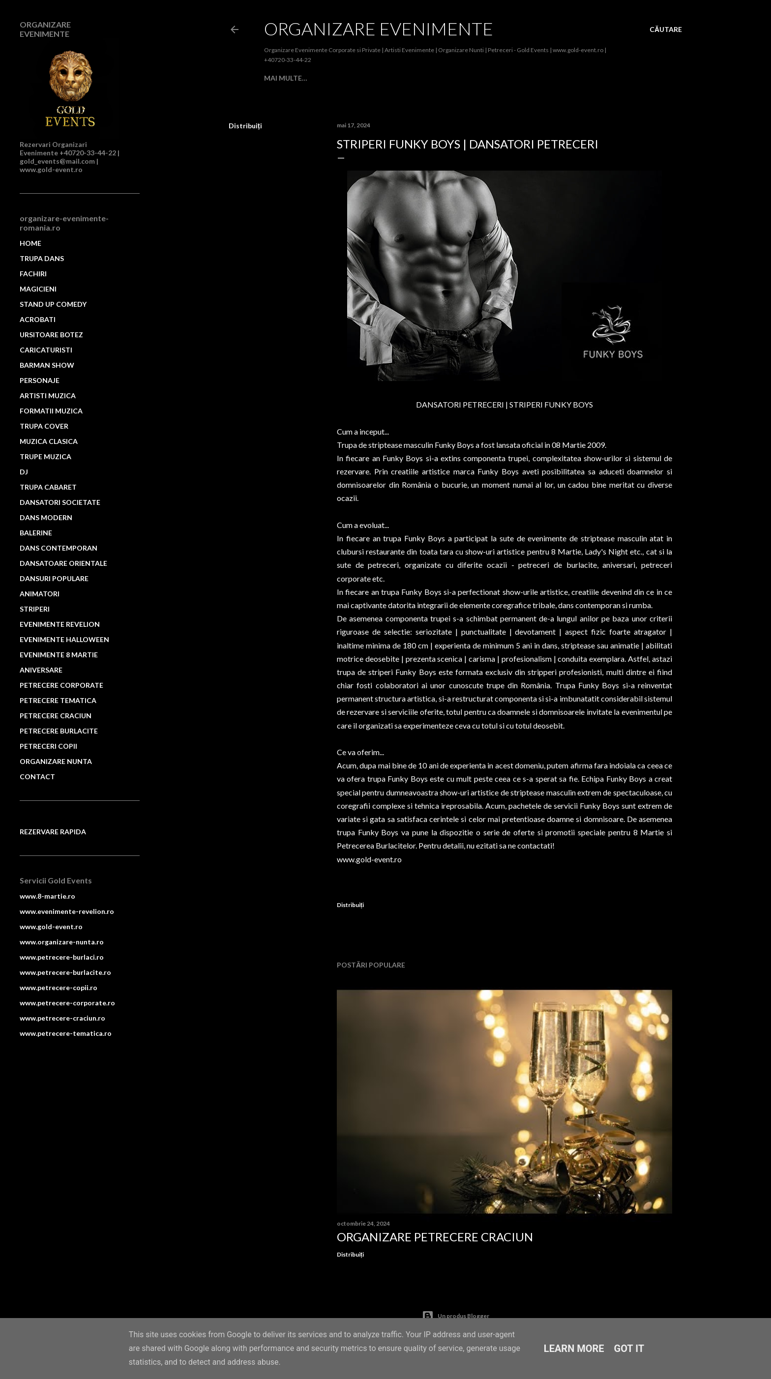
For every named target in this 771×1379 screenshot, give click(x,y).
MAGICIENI (390, 78)
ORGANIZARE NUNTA (56, 761)
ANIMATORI (39, 593)
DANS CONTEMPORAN (58, 548)
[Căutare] (666, 29)
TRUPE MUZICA (45, 456)
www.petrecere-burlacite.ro (65, 972)
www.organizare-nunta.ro (62, 942)
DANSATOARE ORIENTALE (63, 563)
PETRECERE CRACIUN (55, 715)
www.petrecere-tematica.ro (66, 1033)
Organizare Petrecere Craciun (435, 1237)
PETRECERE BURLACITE (59, 731)
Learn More (574, 1348)
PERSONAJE (39, 380)
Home (275, 78)
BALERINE (36, 532)
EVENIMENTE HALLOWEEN (64, 639)
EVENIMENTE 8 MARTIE (59, 654)
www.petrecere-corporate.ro (67, 1002)
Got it (629, 1348)
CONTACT (37, 776)
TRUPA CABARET (48, 487)
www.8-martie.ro (47, 896)
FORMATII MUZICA (51, 411)
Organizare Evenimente (378, 28)
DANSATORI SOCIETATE (60, 502)
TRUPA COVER (44, 426)
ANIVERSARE (41, 670)
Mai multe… (547, 78)
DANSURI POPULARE (54, 578)
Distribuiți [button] (245, 125)
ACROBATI (503, 78)
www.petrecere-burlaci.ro (62, 957)
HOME (30, 243)
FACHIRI (353, 78)
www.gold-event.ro (51, 926)
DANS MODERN (46, 517)
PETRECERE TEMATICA (58, 700)
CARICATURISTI (46, 350)
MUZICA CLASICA (49, 441)
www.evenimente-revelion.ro (67, 911)
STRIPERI (35, 609)
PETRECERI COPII (48, 746)
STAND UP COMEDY (447, 78)
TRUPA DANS (313, 78)
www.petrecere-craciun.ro (62, 1018)
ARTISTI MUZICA (48, 395)
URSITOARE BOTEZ (51, 334)
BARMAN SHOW (47, 365)
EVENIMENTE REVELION (60, 624)
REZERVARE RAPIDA (53, 831)
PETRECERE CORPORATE (61, 685)
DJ (24, 472)
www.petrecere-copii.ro (58, 987)
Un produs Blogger (455, 1316)
